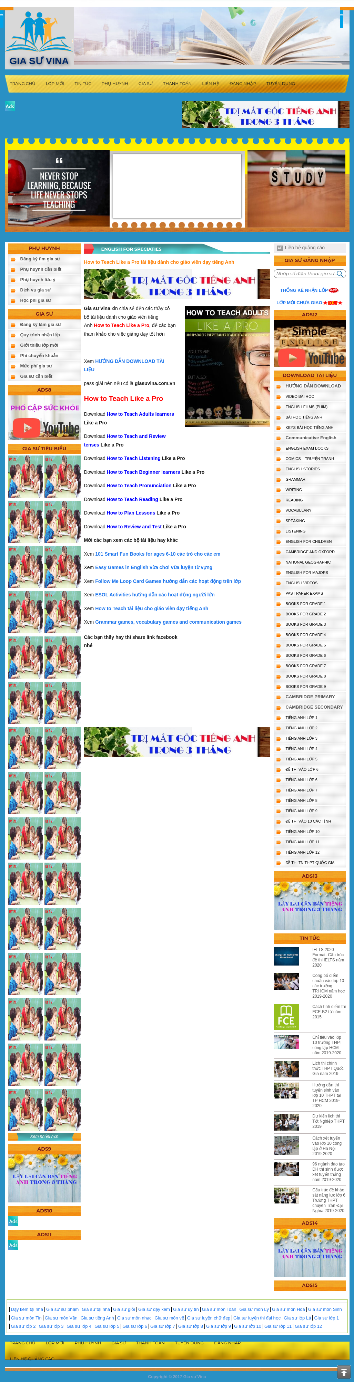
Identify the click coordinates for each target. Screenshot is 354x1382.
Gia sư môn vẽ (169, 1318)
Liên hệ (210, 83)
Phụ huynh (115, 83)
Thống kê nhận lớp (304, 290)
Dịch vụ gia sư (35, 289)
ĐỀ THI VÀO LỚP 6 (302, 769)
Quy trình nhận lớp (40, 334)
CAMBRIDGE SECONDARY (314, 707)
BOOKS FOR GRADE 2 (306, 614)
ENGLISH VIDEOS (302, 583)
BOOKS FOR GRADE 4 (306, 635)
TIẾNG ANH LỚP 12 (303, 852)
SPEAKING (295, 521)
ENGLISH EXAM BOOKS (307, 448)
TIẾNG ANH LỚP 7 (301, 790)
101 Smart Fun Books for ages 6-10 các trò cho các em (157, 554)
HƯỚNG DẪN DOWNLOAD (313, 385)
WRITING (294, 490)
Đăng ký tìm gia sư (40, 258)
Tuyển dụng (280, 83)
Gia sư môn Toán (219, 1309)
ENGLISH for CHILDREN (309, 541)
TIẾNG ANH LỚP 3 (301, 738)
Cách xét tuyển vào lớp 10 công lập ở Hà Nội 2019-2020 (327, 1146)
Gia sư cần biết (36, 376)
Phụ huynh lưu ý (37, 279)
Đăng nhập (243, 83)
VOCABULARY (299, 510)
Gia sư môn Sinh (325, 1309)
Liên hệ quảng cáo (305, 247)
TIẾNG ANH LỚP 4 (301, 749)
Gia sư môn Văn (61, 1318)
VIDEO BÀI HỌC (300, 396)
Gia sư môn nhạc (134, 1318)
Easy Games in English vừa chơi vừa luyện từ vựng (153, 567)
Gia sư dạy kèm (154, 1309)
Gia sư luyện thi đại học (257, 1318)
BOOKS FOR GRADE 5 (306, 645)
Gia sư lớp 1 (326, 1318)
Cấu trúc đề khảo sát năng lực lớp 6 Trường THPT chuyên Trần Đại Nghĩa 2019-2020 (328, 1200)
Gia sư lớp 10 (247, 1326)
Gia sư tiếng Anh (97, 1318)
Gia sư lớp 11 (278, 1326)
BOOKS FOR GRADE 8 (306, 676)
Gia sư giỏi (124, 1309)
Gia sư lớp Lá (297, 1318)
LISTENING (296, 531)
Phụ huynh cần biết (41, 269)
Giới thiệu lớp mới (39, 345)
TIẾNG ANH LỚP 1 (301, 718)
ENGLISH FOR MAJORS (307, 572)
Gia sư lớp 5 (106, 1326)
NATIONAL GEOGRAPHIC (308, 562)
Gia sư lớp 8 (190, 1326)
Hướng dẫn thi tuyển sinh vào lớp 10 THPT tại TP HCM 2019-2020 (326, 1095)
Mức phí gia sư (36, 365)
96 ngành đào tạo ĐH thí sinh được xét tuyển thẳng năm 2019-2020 (328, 1172)
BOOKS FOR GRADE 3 (306, 624)
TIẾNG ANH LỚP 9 (301, 811)
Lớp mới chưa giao (299, 302)
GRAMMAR (295, 479)
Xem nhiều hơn (44, 1136)
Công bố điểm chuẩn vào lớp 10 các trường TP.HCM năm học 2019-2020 (328, 986)
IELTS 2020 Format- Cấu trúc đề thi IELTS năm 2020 (328, 957)
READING (294, 500)
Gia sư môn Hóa (288, 1309)
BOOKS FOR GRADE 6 (306, 655)
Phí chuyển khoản (39, 355)
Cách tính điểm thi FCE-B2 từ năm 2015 (329, 1011)
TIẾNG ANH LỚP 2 (301, 728)
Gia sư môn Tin (26, 1318)
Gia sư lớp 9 (218, 1326)
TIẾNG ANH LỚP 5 (301, 759)
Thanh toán (177, 83)
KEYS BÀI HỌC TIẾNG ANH (310, 427)
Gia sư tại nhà (96, 1309)
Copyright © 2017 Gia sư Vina (177, 1376)
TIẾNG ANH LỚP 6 (301, 780)
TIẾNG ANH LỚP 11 (303, 842)
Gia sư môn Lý (254, 1309)
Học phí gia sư (35, 300)
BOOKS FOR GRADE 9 (306, 686)
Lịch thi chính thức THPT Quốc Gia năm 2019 (328, 1068)
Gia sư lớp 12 (308, 1326)
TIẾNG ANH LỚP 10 (303, 831)
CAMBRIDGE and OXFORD (310, 552)
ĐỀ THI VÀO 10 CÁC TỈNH (308, 821)
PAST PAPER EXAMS (304, 593)
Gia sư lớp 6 (134, 1326)
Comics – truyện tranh (310, 459)
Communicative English (311, 437)
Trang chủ (23, 83)
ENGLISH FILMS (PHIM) (307, 407)
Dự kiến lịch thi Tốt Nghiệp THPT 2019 (328, 1121)
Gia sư (146, 83)
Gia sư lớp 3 (51, 1326)
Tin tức (83, 83)
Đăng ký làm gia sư (40, 324)
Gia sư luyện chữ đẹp (208, 1318)
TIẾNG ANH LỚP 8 (301, 800)
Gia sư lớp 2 (23, 1326)
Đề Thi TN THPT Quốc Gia (310, 863)
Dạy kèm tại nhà (27, 1309)
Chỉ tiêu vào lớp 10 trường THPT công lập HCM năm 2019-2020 (327, 1045)
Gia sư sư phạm (62, 1309)
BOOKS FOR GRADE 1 (306, 604)
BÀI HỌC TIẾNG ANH (304, 417)
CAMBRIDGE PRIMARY (310, 696)
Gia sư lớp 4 (79, 1326)
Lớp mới (55, 83)
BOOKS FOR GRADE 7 (306, 666)
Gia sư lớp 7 (162, 1326)
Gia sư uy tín (186, 1309)
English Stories (303, 469)
